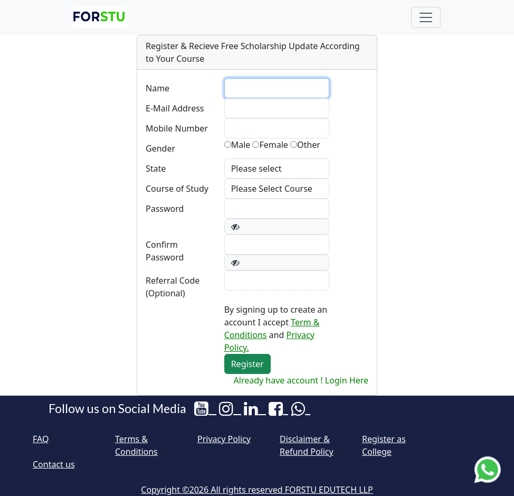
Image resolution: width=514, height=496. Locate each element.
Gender (160, 148)
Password (165, 208)
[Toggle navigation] (426, 17)
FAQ (41, 439)
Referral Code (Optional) (172, 287)
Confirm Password (165, 251)
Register (247, 364)
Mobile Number (177, 128)
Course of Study (177, 188)
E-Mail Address (175, 108)
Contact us (54, 464)
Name (157, 88)
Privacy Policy (224, 439)
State (156, 168)
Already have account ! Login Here (301, 380)
